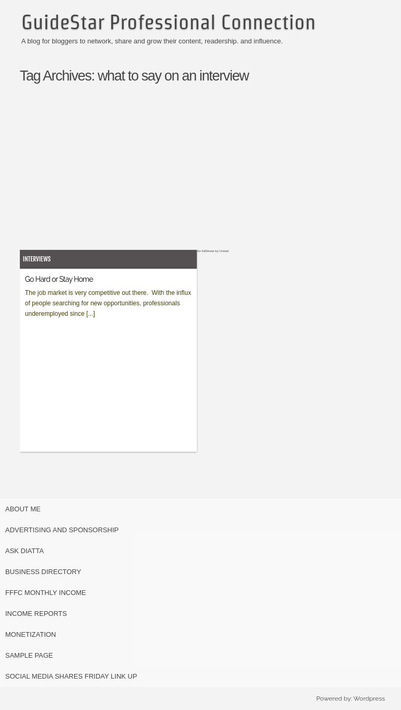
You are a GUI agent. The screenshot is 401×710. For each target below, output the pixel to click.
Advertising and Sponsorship (62, 530)
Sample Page (29, 655)
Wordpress (369, 698)
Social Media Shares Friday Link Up (71, 676)
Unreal (224, 251)
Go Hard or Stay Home (59, 279)
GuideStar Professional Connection (168, 21)
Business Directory (43, 572)
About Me (23, 509)
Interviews (37, 259)
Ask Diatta (24, 551)
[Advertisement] (211, 176)
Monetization (30, 634)
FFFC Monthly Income (45, 593)
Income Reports (36, 613)
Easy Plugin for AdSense (197, 251)
